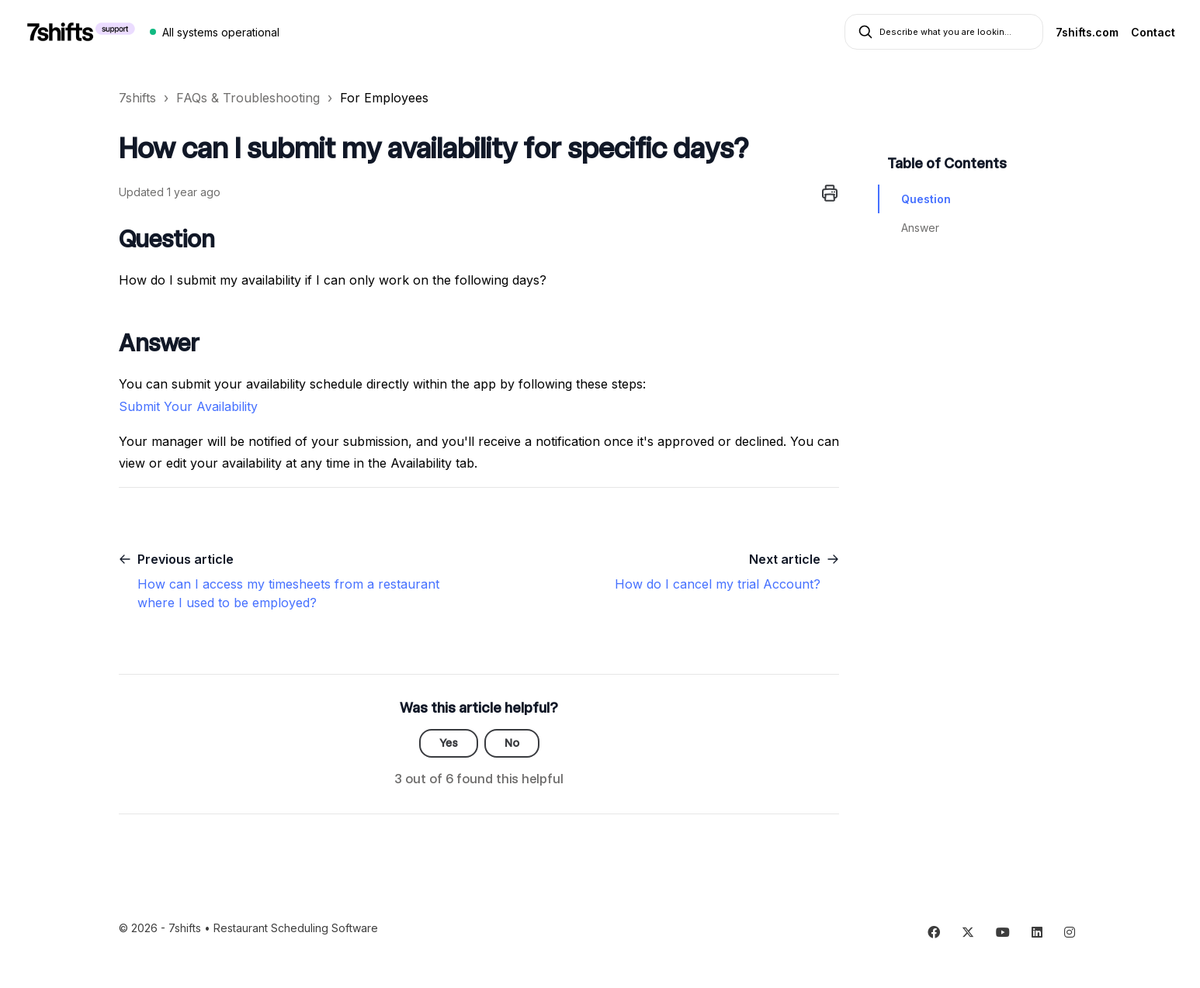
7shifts (137, 97)
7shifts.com (1087, 32)
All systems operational (220, 32)
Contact (1153, 32)
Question (926, 199)
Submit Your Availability (190, 406)
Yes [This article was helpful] (448, 743)
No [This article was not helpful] (512, 743)
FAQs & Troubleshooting (248, 97)
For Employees (384, 97)
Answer (920, 227)
